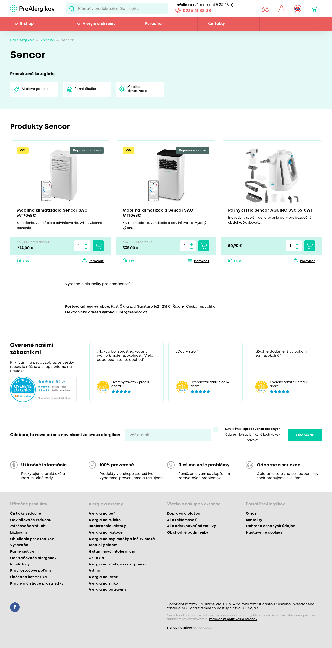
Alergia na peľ (101, 513)
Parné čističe (85, 89)
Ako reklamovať (182, 520)
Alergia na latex (103, 577)
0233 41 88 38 (197, 11)
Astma (94, 570)
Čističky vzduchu (25, 513)
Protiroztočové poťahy (31, 570)
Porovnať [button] (96, 261)
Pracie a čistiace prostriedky (37, 583)
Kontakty (216, 24)
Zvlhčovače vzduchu (29, 526)
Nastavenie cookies (264, 532)
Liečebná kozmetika (28, 577)
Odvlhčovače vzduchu (30, 520)
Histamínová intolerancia (112, 551)
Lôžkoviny (19, 532)
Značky (47, 40)
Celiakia (96, 558)
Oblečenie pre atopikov (32, 539)
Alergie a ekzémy (99, 24)
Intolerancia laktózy (107, 526)
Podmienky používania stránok (233, 619)
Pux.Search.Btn (72, 9)
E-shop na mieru (179, 628)
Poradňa (153, 24)
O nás (251, 513)
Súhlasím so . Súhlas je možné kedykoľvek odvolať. (253, 435)
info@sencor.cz (133, 312)
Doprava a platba (183, 513)
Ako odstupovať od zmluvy (191, 526)
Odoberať (305, 435)
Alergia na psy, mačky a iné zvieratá (122, 539)
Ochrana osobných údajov (270, 526)
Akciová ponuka (35, 89)
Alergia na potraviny (108, 589)
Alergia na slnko (103, 583)
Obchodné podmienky (187, 532)
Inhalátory (19, 564)
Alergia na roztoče (106, 532)
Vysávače (19, 545)
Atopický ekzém (103, 545)
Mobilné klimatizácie (137, 89)
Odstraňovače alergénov (33, 558)
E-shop (27, 24)
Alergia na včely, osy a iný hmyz (117, 564)
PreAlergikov (22, 40)
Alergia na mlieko (105, 520)
